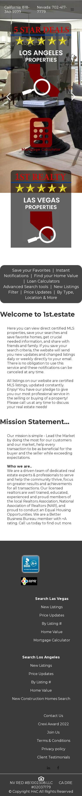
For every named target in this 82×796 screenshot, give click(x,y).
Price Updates (51, 615)
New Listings (52, 607)
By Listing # (52, 624)
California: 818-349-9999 (17, 9)
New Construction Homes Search (41, 699)
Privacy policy (53, 749)
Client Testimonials (53, 757)
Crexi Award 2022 (53, 724)
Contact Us (53, 716)
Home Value (52, 632)
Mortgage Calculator (51, 640)
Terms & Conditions (53, 741)
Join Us (53, 732)
